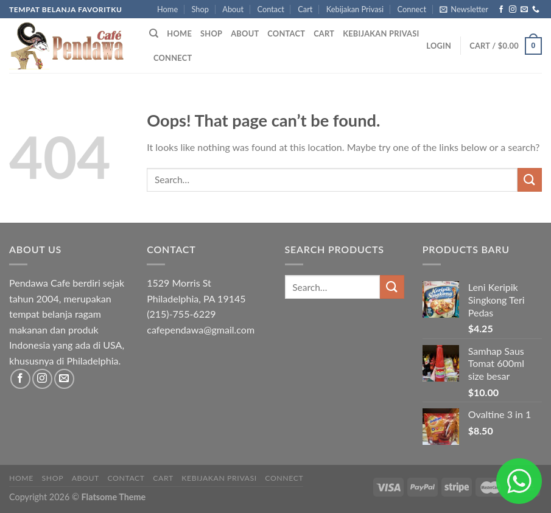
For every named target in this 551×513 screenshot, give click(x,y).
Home (167, 9)
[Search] (153, 33)
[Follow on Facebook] (501, 9)
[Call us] (535, 9)
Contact (270, 9)
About (233, 9)
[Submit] (530, 180)
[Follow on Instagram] (512, 9)
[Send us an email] (524, 9)
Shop (200, 9)
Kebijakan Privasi (355, 9)
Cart (305, 9)
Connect (412, 9)
